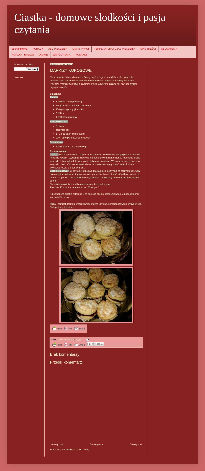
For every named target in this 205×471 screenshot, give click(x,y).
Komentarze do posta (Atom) (75, 449)
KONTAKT (81, 54)
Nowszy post (57, 444)
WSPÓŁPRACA (62, 54)
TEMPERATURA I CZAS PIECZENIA (114, 48)
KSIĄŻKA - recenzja (23, 54)
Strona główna (19, 48)
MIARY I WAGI (80, 48)
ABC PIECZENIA (57, 48)
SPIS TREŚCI (148, 48)
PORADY (38, 48)
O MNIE (43, 54)
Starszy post (136, 444)
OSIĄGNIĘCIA (169, 48)
